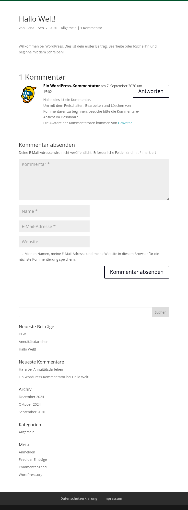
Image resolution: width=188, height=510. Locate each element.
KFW (22, 334)
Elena (29, 27)
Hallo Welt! (27, 349)
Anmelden (27, 452)
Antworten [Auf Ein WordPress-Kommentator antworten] (151, 91)
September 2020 (32, 412)
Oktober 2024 (30, 404)
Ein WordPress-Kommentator (71, 85)
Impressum (113, 498)
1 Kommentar (91, 27)
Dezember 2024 (31, 396)
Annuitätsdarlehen (33, 341)
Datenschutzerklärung (78, 498)
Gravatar (125, 123)
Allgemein (69, 27)
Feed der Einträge (33, 459)
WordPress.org (30, 474)
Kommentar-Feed (33, 467)
